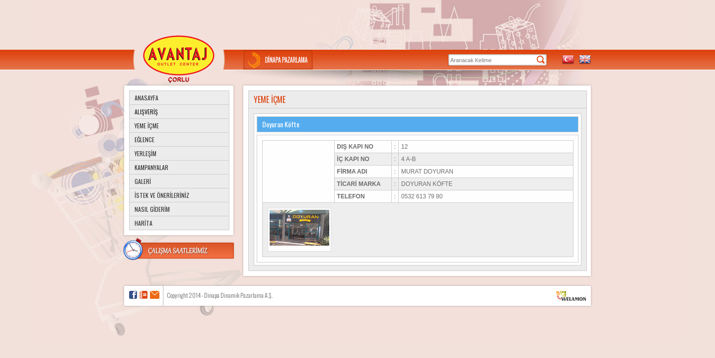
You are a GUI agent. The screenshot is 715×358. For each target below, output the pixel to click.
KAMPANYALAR (151, 167)
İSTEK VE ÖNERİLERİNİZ (162, 195)
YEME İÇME (147, 125)
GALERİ (143, 181)
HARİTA (143, 223)
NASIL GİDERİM (152, 209)
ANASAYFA (146, 97)
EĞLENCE (144, 139)
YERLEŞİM (145, 153)
